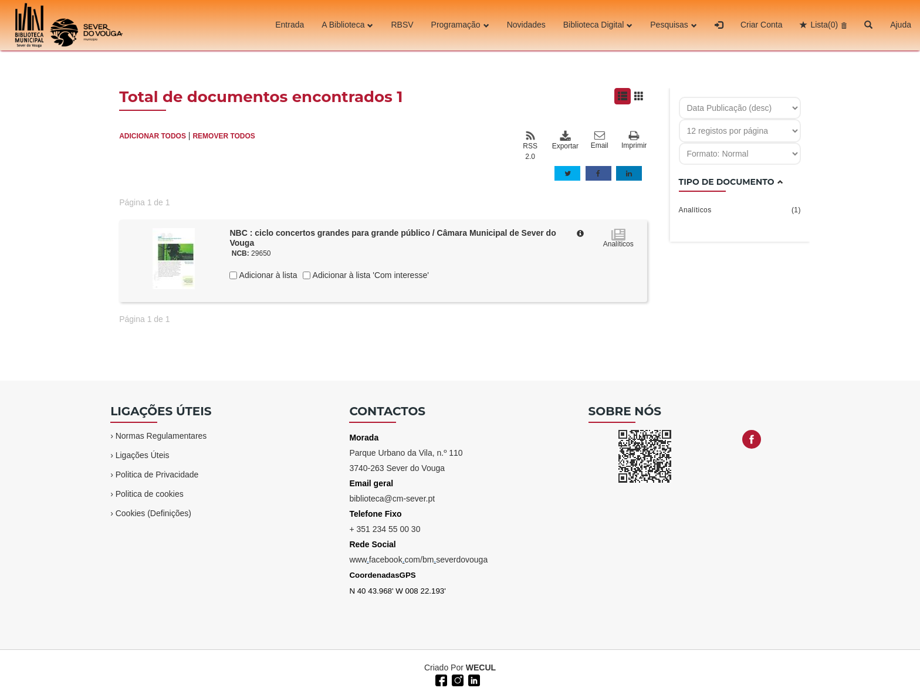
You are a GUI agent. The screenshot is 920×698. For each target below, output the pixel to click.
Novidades (526, 25)
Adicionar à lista (267, 275)
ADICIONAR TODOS (152, 136)
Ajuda (900, 25)
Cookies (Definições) (153, 513)
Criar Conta (761, 25)
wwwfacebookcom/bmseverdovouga (418, 559)
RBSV (402, 25)
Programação (460, 25)
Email (599, 140)
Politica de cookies (150, 494)
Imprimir (634, 140)
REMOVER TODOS (223, 136)
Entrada (289, 25)
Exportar (565, 140)
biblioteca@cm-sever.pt (392, 498)
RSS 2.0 (530, 145)
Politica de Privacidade (157, 474)
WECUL (481, 667)
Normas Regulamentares (161, 436)
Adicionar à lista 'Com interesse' (369, 275)
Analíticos (740, 210)
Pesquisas (673, 25)
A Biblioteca (347, 25)
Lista (824, 25)
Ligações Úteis (143, 455)
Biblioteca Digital (598, 25)
